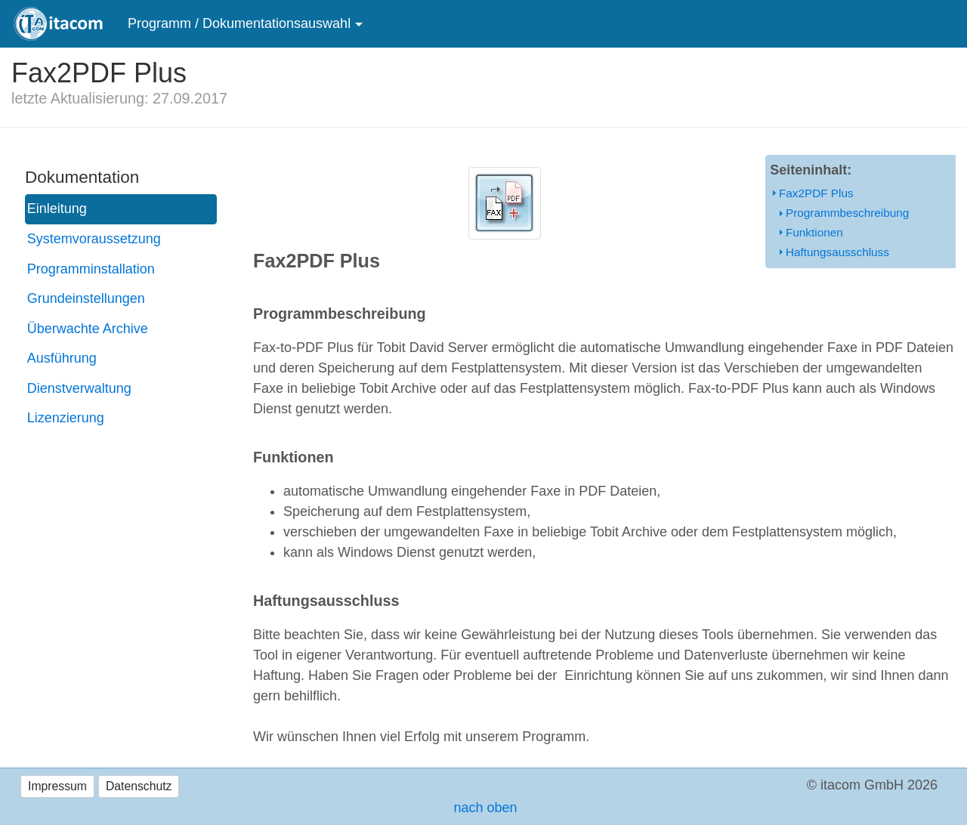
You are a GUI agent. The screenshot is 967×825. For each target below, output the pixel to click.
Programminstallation (91, 269)
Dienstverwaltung (79, 388)
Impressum (57, 786)
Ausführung (62, 358)
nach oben (483, 807)
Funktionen (814, 232)
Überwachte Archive (87, 328)
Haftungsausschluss (837, 252)
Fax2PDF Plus (816, 193)
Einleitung (57, 208)
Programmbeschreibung (847, 212)
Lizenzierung (65, 417)
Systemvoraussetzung (94, 238)
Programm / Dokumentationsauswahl (239, 23)
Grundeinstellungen (86, 298)
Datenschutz (139, 786)
